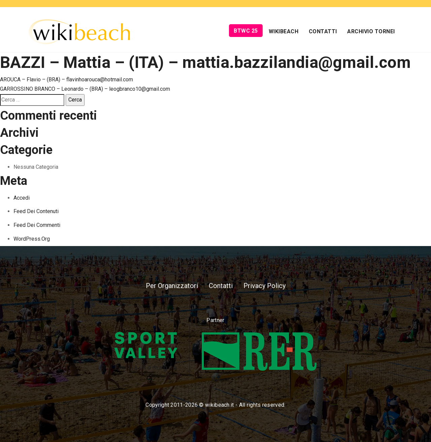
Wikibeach (284, 31)
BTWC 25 (246, 31)
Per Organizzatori (172, 286)
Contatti (323, 31)
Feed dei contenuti (36, 211)
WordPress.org (31, 239)
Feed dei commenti (36, 225)
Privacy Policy (264, 286)
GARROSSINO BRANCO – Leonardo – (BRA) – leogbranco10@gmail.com (85, 89)
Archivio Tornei (371, 31)
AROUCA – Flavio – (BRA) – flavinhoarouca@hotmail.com (66, 79)
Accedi (21, 198)
